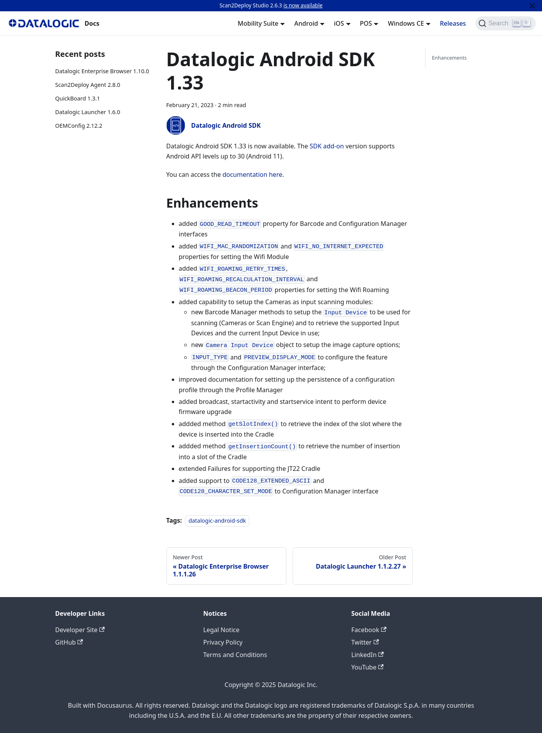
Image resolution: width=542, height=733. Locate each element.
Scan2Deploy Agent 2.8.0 (87, 84)
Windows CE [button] (406, 23)
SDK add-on (327, 146)
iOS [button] (339, 23)
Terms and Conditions (235, 654)
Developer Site (80, 630)
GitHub (69, 642)
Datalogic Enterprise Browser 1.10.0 (102, 71)
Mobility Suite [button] (258, 23)
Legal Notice (221, 630)
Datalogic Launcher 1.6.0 (87, 112)
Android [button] (306, 23)
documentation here (252, 174)
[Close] (532, 5)
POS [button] (366, 23)
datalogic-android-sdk (217, 520)
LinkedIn (367, 654)
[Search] (505, 23)
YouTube (367, 667)
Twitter (365, 642)
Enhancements (449, 57)
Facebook (369, 630)
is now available (302, 5)
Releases (453, 23)
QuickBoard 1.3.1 (77, 98)
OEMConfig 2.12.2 (78, 125)
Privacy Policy (223, 642)
